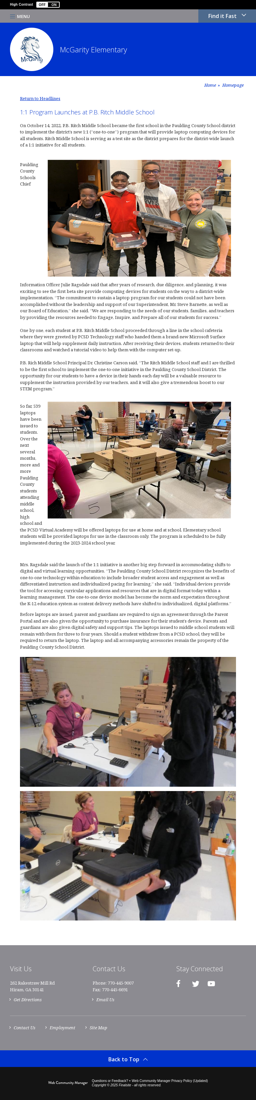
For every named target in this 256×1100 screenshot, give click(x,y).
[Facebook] (178, 983)
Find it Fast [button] (222, 16)
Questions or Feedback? (110, 1081)
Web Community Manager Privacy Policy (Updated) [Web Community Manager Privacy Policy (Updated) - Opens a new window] (170, 1081)
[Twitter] (195, 983)
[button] (48, 5)
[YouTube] (211, 983)
